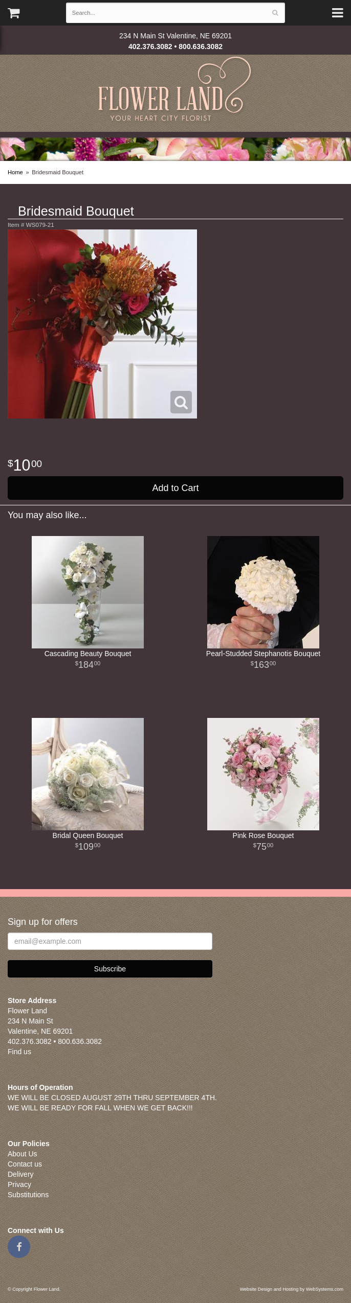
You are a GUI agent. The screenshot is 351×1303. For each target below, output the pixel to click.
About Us (22, 1154)
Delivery (21, 1174)
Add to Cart (175, 488)
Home (15, 172)
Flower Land (176, 90)
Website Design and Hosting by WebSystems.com (291, 1289)
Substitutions (28, 1195)
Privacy (19, 1184)
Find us (19, 1052)
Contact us (25, 1164)
